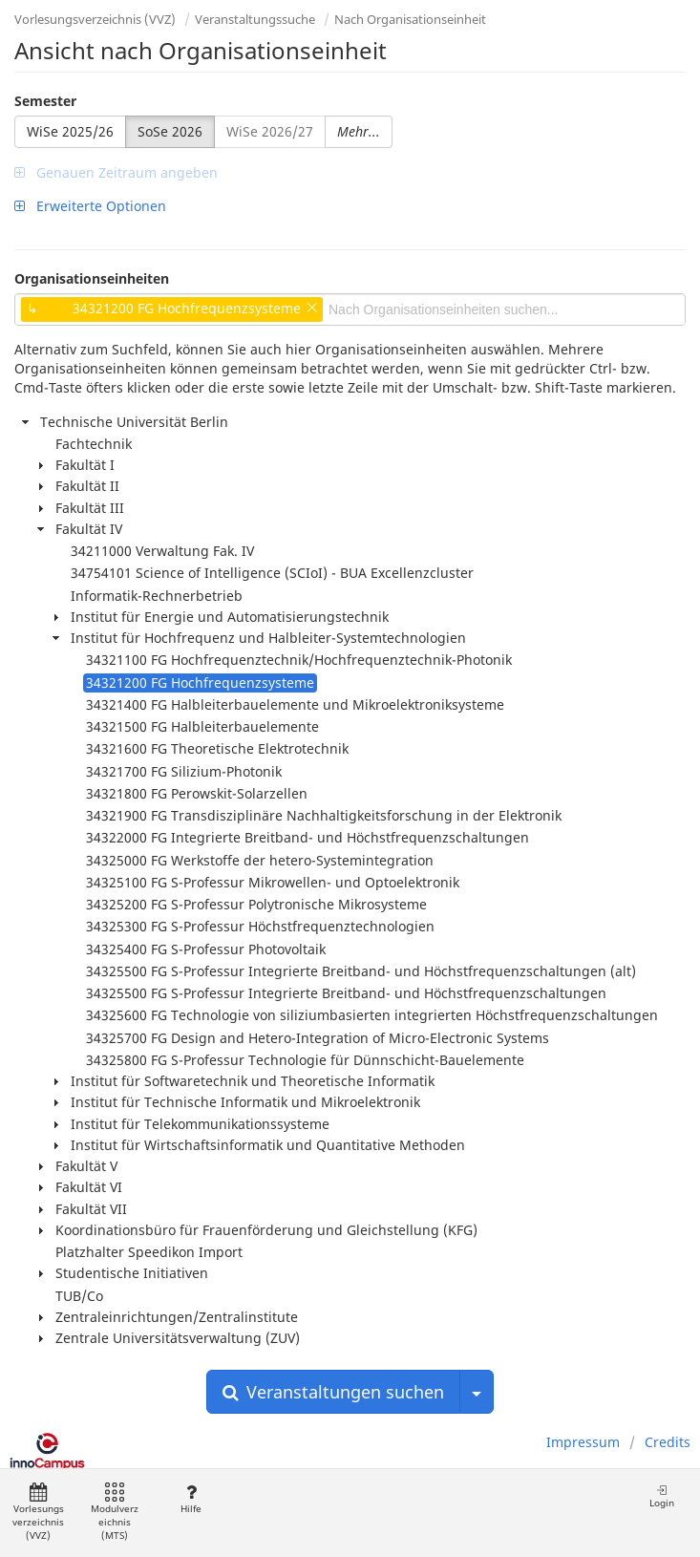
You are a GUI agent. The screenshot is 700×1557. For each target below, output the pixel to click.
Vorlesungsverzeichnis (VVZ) (95, 19)
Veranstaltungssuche (255, 19)
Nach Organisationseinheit (410, 19)
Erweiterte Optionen (90, 206)
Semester (45, 101)
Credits (667, 1442)
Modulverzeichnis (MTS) (114, 1512)
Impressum (583, 1442)
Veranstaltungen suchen (333, 1391)
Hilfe (190, 1499)
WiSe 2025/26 (70, 131)
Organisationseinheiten (91, 278)
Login (661, 1496)
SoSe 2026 (170, 131)
